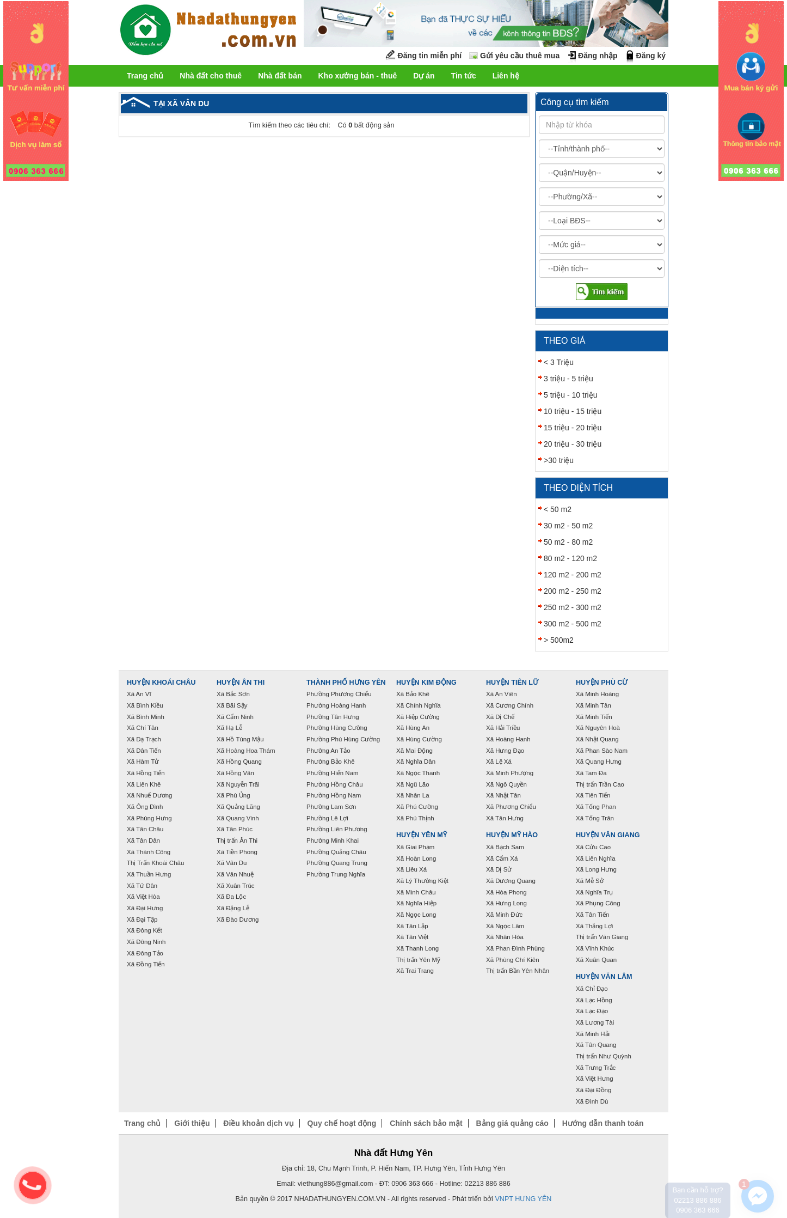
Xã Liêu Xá (411, 869)
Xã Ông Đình (145, 806)
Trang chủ (145, 75)
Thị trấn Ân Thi (237, 840)
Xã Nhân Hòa (505, 937)
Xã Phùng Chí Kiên (512, 960)
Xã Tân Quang (596, 1045)
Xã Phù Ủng (233, 795)
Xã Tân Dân (143, 840)
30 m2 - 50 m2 (568, 525)
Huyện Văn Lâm (604, 977)
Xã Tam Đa (591, 773)
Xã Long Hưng (596, 869)
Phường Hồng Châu (334, 784)
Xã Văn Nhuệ (235, 874)
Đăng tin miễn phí (430, 55)
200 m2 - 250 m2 (572, 591)
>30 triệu (559, 460)
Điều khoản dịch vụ (258, 1123)
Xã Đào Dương (238, 919)
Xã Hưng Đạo (505, 750)
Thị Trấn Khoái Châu (155, 863)
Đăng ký (651, 55)
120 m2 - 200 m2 (572, 574)
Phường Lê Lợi (327, 818)
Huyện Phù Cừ (602, 682)
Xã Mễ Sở (590, 881)
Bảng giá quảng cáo (512, 1123)
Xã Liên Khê (144, 784)
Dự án (423, 75)
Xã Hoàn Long (416, 858)
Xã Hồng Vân (235, 773)
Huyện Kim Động (426, 682)
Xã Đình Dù (592, 1101)
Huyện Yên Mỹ (421, 835)
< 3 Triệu (559, 362)
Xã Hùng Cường (419, 739)
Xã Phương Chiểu (511, 806)
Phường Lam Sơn (331, 806)
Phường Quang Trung (336, 863)
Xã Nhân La (412, 795)
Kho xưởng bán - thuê (357, 75)
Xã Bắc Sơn (233, 694)
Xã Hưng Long (506, 903)
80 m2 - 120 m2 (570, 558)
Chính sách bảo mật (426, 1123)
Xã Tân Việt (412, 937)
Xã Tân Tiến (592, 914)
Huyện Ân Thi (241, 682)
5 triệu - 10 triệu (570, 395)
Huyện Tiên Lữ (512, 682)
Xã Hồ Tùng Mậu (240, 739)
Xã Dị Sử (499, 869)
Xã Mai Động (414, 750)
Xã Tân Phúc (235, 829)
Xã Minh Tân (593, 705)
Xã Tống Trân (595, 818)
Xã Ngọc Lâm (505, 926)
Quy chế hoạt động (342, 1123)
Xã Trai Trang (415, 970)
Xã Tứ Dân (142, 885)
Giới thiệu (192, 1123)
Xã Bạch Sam (505, 847)
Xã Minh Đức (504, 914)
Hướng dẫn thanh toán (603, 1123)
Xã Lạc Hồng (594, 1000)
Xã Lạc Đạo (592, 1011)
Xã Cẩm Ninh (235, 717)
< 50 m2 (557, 509)
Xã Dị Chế (500, 717)
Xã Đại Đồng (593, 1090)
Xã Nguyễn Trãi (238, 784)
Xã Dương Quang (511, 881)
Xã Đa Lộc (231, 896)
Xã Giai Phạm (415, 847)
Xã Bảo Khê (412, 694)
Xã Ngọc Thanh (418, 773)
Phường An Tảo (328, 750)
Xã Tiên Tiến (593, 795)
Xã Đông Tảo (145, 953)
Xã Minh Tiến (594, 717)
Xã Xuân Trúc (236, 885)
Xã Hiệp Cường (418, 717)
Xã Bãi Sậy (232, 705)
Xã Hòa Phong (506, 892)
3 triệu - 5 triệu (568, 378)
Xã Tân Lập (412, 926)
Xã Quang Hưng (599, 761)
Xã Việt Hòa (143, 896)
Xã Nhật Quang (597, 739)
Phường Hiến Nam (332, 773)
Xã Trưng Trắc (596, 1067)
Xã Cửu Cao (593, 847)
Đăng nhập (598, 55)
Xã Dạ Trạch (144, 739)
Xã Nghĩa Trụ (594, 892)
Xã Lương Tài (595, 1022)
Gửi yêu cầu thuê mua (519, 55)
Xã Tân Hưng (505, 818)
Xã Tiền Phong (237, 852)
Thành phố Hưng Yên (346, 682)
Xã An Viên (501, 694)
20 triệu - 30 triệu (572, 444)
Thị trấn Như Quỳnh (603, 1056)
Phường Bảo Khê (330, 761)
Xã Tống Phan (596, 806)
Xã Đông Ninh (146, 942)
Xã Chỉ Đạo (592, 988)
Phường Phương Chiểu (339, 694)
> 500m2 (559, 640)
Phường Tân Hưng (332, 717)
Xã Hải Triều (503, 727)
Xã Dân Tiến (144, 750)
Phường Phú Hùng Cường (343, 739)
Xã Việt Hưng (594, 1078)
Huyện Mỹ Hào (512, 835)
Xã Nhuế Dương (149, 795)
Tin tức (463, 75)
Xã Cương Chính (509, 705)
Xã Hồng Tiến (146, 773)
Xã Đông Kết (144, 930)
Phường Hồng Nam (333, 795)
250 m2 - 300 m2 (572, 607)
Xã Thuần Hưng (149, 874)
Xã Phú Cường (417, 806)
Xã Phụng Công (598, 903)
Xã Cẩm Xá (502, 858)
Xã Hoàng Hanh (508, 739)
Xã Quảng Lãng (238, 806)
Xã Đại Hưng (145, 908)
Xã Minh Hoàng (597, 694)
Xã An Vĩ (139, 694)
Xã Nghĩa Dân (415, 761)
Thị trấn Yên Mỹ (418, 960)
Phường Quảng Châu (336, 852)
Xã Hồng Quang (239, 761)
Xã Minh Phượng (509, 773)
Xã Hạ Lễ (229, 727)
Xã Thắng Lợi (594, 926)
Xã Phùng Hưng (149, 818)
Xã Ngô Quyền (506, 784)
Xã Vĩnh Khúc (595, 948)
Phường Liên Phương (336, 829)
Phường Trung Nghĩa (335, 874)
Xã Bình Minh (145, 717)
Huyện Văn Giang (608, 835)
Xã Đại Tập (142, 919)
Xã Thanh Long (417, 948)
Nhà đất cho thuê (211, 75)
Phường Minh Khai (332, 840)
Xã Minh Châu (416, 892)
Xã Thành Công (148, 852)
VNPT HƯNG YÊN (523, 1199)
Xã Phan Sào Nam (602, 750)
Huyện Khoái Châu (161, 682)
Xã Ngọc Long (416, 914)
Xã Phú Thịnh (415, 818)
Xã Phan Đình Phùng (515, 948)
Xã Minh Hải (593, 1034)
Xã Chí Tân (142, 727)
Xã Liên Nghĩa (596, 858)
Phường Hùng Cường (336, 727)
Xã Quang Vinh (238, 818)
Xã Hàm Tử (143, 761)
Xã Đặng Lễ (233, 908)
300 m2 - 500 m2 (572, 623)
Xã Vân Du (232, 863)
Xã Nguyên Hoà (598, 727)
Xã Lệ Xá (499, 761)
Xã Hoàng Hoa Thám (246, 750)
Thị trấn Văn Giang (602, 937)
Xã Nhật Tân (503, 795)
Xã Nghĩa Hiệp (416, 903)
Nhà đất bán (280, 75)
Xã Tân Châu (145, 829)
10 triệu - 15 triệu (572, 411)
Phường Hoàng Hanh (336, 705)
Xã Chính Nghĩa (418, 705)
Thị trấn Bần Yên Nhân (517, 970)
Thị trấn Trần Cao (600, 784)
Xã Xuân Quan (596, 960)
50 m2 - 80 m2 (568, 542)
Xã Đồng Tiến (146, 964)
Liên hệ (506, 75)
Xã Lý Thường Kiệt (422, 881)
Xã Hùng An (412, 727)
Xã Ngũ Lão (412, 784)
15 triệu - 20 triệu (572, 427)
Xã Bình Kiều (145, 705)
